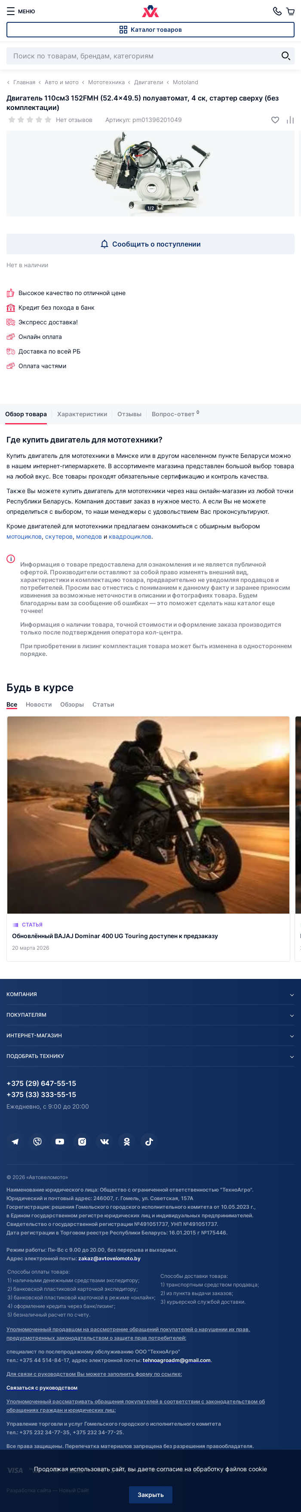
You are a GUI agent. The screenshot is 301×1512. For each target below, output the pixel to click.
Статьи (103, 704)
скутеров (59, 536)
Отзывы (129, 414)
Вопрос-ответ (173, 414)
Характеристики (82, 414)
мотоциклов (24, 536)
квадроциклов (130, 536)
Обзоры (72, 704)
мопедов (89, 536)
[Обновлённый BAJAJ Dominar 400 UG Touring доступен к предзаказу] (148, 838)
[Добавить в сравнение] (287, 119)
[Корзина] (290, 11)
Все (11, 704)
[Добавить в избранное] (272, 119)
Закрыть (151, 1494)
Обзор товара (26, 414)
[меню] (20, 11)
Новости (39, 704)
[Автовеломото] (150, 11)
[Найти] (286, 55)
